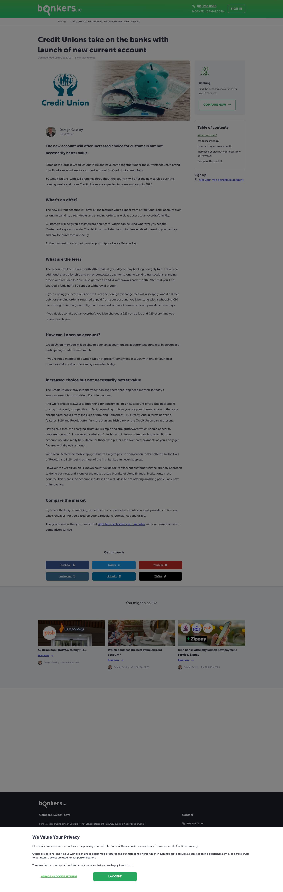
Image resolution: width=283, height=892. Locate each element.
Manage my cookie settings (59, 876)
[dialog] (141, 446)
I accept (115, 876)
